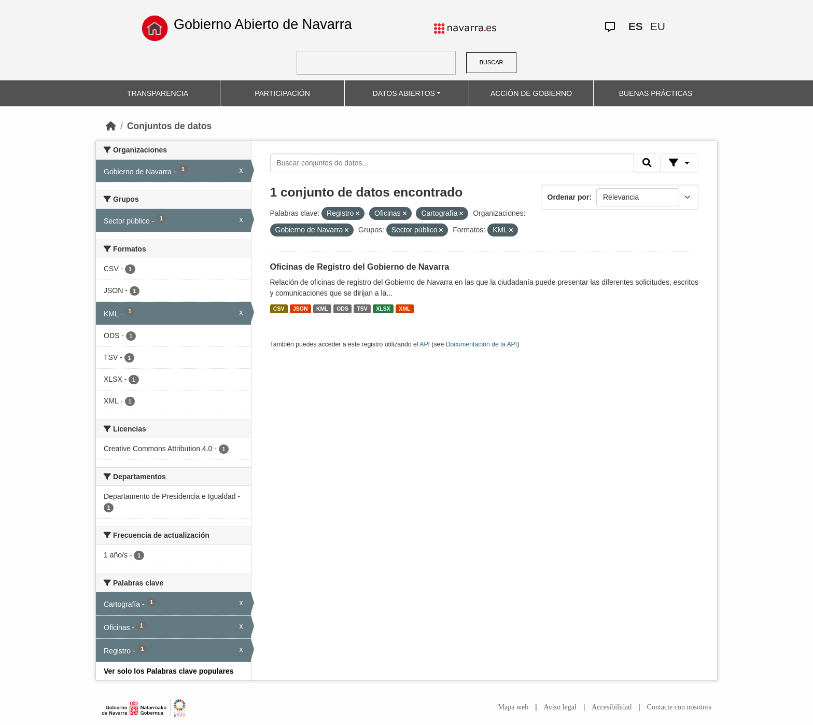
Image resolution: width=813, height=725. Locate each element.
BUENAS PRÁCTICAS (656, 93)
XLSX (383, 308)
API (424, 344)
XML (404, 308)
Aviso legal (560, 707)
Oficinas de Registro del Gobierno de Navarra (360, 266)
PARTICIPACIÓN (282, 93)
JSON (300, 308)
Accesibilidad (612, 707)
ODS (342, 308)
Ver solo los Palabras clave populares (169, 671)
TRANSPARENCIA (157, 93)
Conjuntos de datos (169, 126)
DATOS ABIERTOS (404, 93)
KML (322, 308)
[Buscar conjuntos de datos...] (452, 163)
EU (657, 26)
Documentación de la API (481, 344)
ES (635, 26)
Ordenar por (569, 197)
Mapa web (513, 707)
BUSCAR (491, 62)
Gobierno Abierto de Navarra (263, 24)
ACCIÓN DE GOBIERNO (531, 93)
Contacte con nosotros (679, 707)
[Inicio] (111, 126)
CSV (279, 308)
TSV (362, 308)
